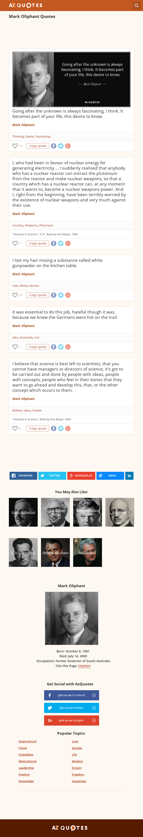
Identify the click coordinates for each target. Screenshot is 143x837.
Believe (17, 410)
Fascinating (42, 136)
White (23, 286)
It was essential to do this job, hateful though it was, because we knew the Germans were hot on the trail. (65, 314)
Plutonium (46, 225)
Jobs (15, 337)
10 (20, 146)
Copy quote (37, 146)
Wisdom (77, 761)
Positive (24, 774)
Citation (84, 666)
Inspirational (28, 741)
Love (75, 741)
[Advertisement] (71, 34)
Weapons (31, 225)
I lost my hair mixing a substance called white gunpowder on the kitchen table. (57, 263)
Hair (15, 286)
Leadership (26, 768)
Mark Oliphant (23, 125)
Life (74, 755)
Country (17, 225)
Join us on (71, 695)
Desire (29, 136)
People (36, 410)
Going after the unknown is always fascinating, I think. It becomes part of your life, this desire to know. (67, 113)
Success (77, 748)
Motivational (28, 761)
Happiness (79, 781)
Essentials (26, 337)
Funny (23, 748)
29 (20, 295)
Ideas (27, 410)
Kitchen (34, 286)
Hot (36, 337)
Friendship (26, 755)
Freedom (78, 774)
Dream (76, 768)
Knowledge (26, 781)
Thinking (18, 136)
